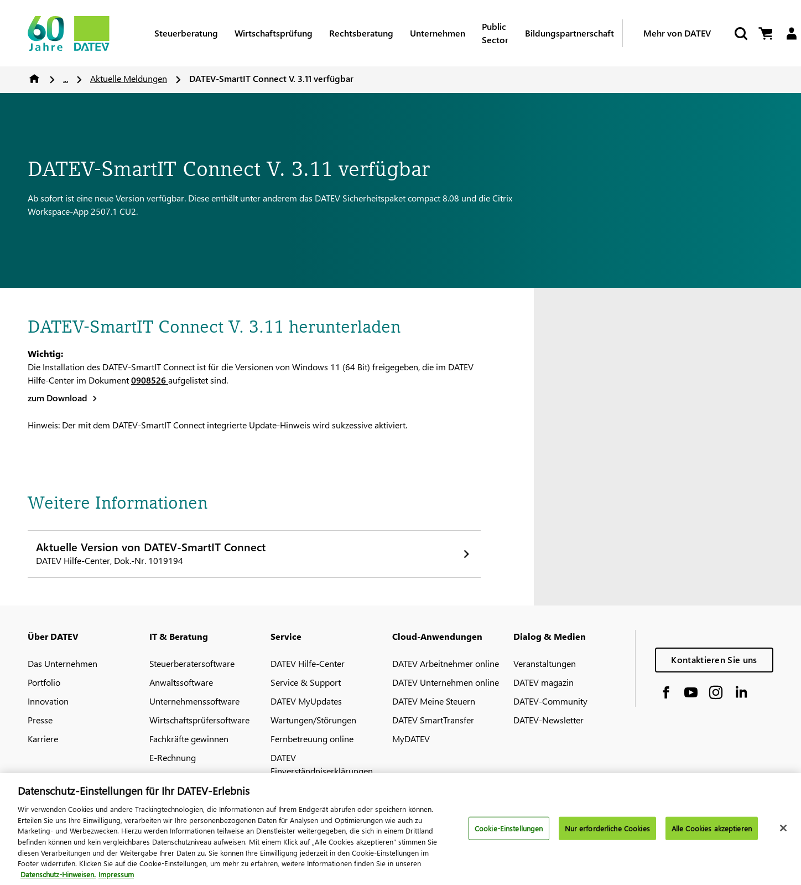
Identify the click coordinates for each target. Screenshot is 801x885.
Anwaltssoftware (181, 682)
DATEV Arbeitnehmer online (445, 663)
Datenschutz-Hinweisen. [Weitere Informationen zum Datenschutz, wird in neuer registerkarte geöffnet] (58, 879)
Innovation (48, 701)
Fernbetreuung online (312, 738)
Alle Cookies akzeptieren (712, 833)
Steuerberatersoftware (192, 663)
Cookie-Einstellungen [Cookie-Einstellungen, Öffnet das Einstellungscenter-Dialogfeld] (509, 833)
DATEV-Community (550, 701)
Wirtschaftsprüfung (274, 33)
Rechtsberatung (361, 33)
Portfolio (44, 682)
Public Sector (495, 32)
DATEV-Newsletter (548, 720)
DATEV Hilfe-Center (308, 663)
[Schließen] (783, 833)
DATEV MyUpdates (306, 701)
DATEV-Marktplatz (184, 776)
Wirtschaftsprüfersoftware (199, 720)
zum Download (57, 397)
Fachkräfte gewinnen (188, 738)
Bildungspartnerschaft (569, 33)
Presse (40, 720)
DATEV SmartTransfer (433, 720)
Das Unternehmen (62, 663)
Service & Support (306, 682)
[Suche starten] (740, 33)
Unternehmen (437, 33)
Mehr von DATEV (677, 33)
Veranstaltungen (544, 663)
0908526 (149, 380)
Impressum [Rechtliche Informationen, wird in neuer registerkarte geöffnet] (116, 879)
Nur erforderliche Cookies (607, 833)
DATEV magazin (543, 682)
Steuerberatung (186, 33)
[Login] (791, 33)
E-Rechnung (172, 757)
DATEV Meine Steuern (433, 701)
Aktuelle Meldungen (128, 78)
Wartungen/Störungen (313, 720)
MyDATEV (411, 738)
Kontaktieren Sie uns (714, 659)
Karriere (43, 738)
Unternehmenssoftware (194, 701)
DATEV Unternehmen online (445, 682)
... (65, 78)
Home (34, 78)
